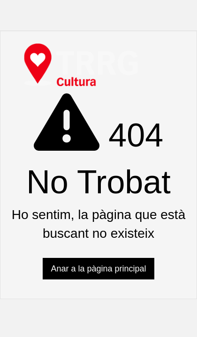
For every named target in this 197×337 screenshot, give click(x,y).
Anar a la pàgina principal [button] (98, 268)
